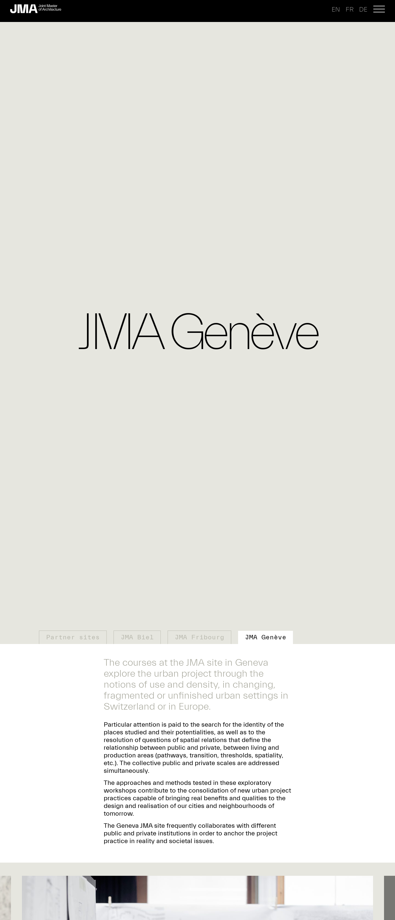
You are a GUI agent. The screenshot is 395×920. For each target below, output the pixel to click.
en (336, 9)
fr (350, 9)
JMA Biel (137, 637)
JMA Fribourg (199, 637)
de (363, 9)
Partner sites (73, 637)
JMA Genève (265, 637)
